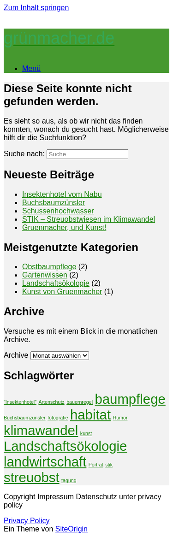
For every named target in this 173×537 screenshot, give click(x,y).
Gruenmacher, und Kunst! (64, 227)
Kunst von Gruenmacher (62, 291)
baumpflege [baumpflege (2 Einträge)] (130, 399)
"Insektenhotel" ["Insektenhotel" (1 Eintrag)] (20, 402)
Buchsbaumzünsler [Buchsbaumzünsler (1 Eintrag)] (25, 417)
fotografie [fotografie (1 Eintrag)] (58, 417)
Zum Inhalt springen (36, 8)
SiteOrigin (71, 529)
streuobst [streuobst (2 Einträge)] (32, 477)
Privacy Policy (27, 521)
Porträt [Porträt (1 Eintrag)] (96, 464)
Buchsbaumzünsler (53, 203)
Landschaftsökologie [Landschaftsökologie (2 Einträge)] (65, 446)
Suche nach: (24, 154)
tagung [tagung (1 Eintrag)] (69, 480)
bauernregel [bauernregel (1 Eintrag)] (79, 402)
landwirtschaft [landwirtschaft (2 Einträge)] (45, 461)
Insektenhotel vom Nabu (62, 194)
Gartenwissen (44, 275)
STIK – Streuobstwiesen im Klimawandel (88, 219)
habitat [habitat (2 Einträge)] (90, 414)
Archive (16, 355)
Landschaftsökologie (55, 283)
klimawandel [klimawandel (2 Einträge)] (41, 430)
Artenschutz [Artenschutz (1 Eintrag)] (51, 402)
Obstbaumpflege (49, 267)
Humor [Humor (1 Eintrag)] (120, 417)
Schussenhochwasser (58, 211)
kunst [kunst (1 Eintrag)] (86, 433)
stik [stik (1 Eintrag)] (109, 464)
